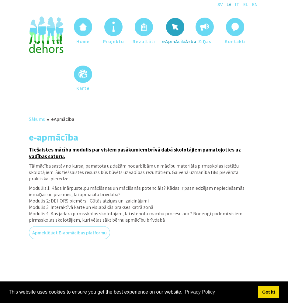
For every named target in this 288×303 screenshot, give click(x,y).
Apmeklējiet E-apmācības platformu (69, 233)
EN (255, 4)
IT (237, 4)
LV (229, 4)
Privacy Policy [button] (200, 291)
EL (246, 4)
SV (220, 4)
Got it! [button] (268, 292)
